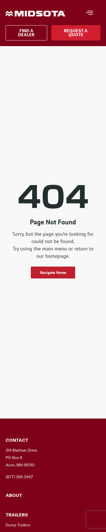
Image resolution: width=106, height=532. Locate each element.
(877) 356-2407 (19, 476)
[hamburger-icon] (89, 13)
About (14, 495)
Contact (17, 440)
